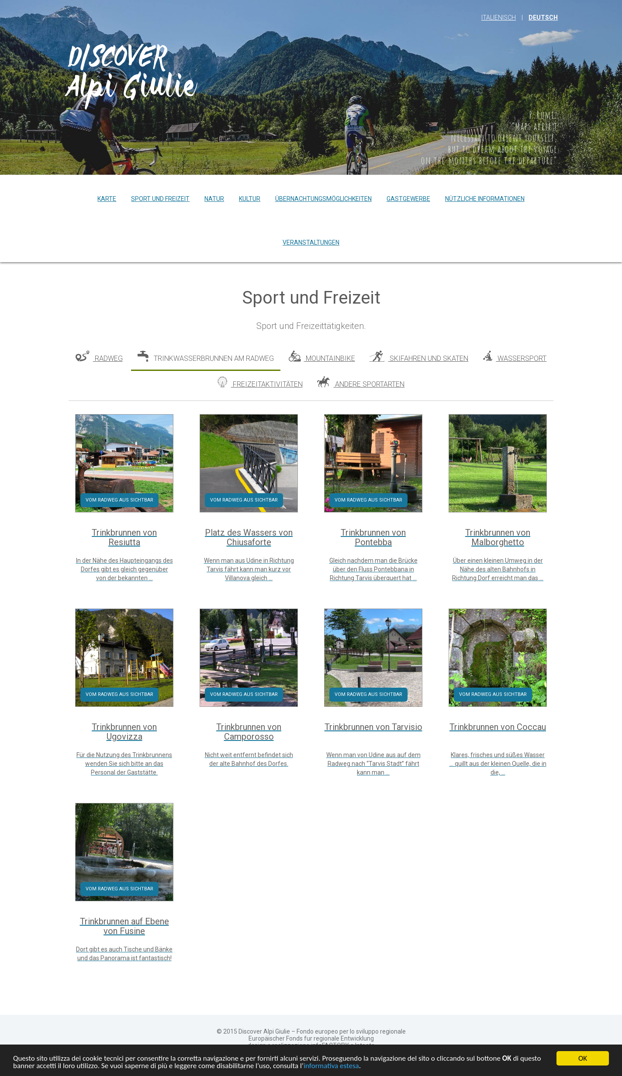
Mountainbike (322, 357)
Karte (106, 198)
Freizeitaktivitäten (260, 382)
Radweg (99, 357)
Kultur (249, 198)
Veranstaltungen (311, 242)
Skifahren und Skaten (419, 357)
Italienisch (498, 17)
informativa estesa (331, 1066)
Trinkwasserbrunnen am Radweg (206, 357)
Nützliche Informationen (485, 198)
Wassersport (514, 357)
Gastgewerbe (408, 198)
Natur (214, 198)
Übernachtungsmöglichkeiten (323, 198)
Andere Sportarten (360, 382)
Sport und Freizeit (160, 198)
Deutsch (543, 17)
